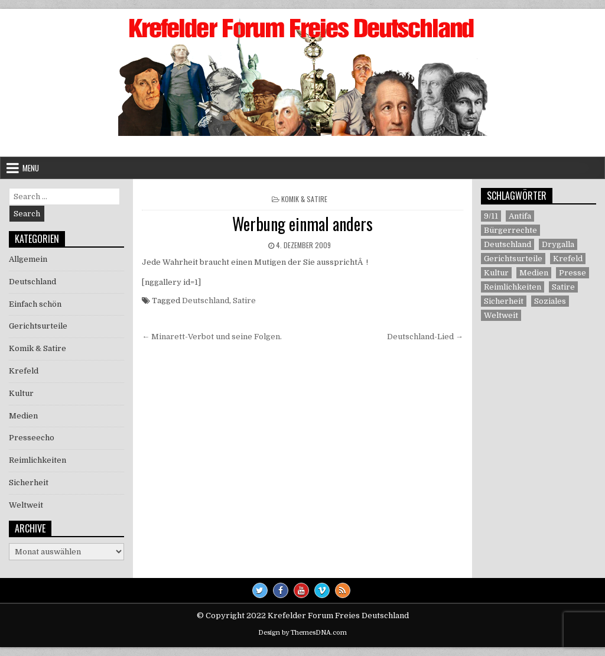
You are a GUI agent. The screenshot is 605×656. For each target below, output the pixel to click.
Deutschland (205, 300)
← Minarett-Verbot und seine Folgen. (212, 336)
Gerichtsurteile (38, 325)
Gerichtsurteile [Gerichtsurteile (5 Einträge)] (513, 258)
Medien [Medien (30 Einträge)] (533, 272)
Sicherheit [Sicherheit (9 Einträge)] (503, 301)
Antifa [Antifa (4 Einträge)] (520, 216)
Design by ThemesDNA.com (302, 632)
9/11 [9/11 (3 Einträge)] (491, 216)
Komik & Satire (304, 199)
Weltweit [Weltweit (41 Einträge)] (501, 315)
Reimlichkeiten (37, 460)
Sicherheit (28, 482)
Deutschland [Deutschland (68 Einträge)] (507, 244)
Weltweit (26, 505)
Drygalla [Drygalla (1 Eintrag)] (558, 244)
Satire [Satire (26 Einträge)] (563, 286)
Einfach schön (35, 304)
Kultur (21, 393)
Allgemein (28, 259)
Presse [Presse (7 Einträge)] (572, 272)
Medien (23, 415)
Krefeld (23, 370)
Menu (30, 168)
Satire (244, 300)
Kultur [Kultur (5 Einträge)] (496, 272)
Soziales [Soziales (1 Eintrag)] (550, 301)
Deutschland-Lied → (425, 336)
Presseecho (31, 437)
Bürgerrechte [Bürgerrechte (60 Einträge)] (510, 230)
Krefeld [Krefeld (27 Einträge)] (568, 258)
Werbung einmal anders (302, 224)
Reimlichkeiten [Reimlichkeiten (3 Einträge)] (512, 286)
